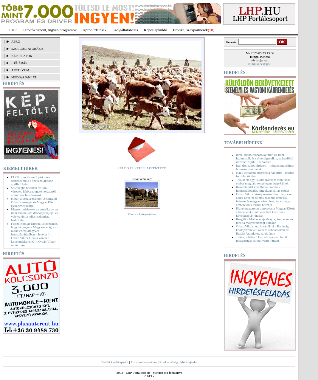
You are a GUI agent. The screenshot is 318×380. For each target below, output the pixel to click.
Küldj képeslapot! (260, 64)
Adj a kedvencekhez (144, 362)
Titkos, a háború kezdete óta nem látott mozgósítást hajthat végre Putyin (261, 238)
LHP (13, 30)
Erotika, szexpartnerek (190, 30)
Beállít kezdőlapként (114, 362)
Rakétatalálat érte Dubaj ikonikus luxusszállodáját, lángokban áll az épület (262, 188)
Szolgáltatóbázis (125, 30)
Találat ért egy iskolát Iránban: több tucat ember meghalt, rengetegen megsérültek (263, 181)
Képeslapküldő (155, 30)
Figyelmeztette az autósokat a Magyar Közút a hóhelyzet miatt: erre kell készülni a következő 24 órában (265, 212)
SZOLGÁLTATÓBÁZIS (27, 48)
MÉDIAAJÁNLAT (23, 77)
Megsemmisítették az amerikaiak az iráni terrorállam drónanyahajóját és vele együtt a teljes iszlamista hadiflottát (34, 214)
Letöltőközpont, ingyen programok (50, 30)
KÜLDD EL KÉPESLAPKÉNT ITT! (141, 168)
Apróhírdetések (94, 30)
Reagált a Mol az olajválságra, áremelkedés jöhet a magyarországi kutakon (264, 220)
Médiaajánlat (188, 362)
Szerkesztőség (168, 362)
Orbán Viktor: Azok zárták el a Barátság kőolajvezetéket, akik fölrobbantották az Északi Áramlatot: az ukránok (262, 229)
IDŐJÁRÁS (19, 63)
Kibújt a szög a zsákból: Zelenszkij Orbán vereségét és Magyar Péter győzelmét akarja (34, 202)
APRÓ (15, 41)
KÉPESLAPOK (21, 56)
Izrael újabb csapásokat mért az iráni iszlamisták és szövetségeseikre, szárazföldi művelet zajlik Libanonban (264, 158)
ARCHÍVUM (20, 70)
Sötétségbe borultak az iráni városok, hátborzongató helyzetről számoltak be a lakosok (33, 191)
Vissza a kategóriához (142, 214)
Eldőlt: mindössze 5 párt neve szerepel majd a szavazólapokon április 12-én (32, 180)
